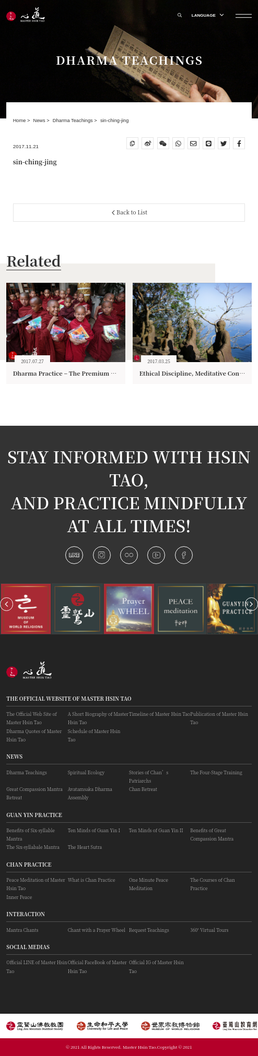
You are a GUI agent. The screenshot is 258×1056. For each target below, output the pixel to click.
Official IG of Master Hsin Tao (156, 966)
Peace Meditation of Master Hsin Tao (35, 884)
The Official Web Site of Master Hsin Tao (31, 718)
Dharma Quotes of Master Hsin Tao (34, 735)
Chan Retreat (143, 789)
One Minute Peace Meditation (148, 884)
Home (20, 120)
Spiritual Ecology (86, 772)
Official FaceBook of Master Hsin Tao (97, 966)
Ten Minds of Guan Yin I (94, 830)
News (40, 120)
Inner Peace (19, 897)
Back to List (129, 212)
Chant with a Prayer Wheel (96, 930)
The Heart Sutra (85, 847)
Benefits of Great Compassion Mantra (211, 834)
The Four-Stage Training (216, 772)
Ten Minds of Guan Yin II (156, 830)
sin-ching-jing (114, 120)
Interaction (25, 914)
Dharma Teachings (74, 120)
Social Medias (28, 947)
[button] (6, 603)
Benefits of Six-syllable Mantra (30, 834)
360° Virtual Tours (209, 930)
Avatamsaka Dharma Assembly (90, 793)
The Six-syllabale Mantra (33, 847)
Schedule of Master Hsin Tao (94, 735)
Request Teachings (149, 930)
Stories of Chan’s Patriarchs (148, 776)
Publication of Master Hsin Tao (219, 718)
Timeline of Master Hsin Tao (159, 714)
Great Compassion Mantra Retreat (34, 793)
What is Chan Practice (91, 880)
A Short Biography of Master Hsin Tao (98, 718)
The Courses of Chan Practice (212, 884)
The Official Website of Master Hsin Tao (68, 698)
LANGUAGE (207, 15)
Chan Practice (28, 864)
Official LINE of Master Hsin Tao (36, 966)
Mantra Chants (22, 930)
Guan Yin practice (34, 815)
